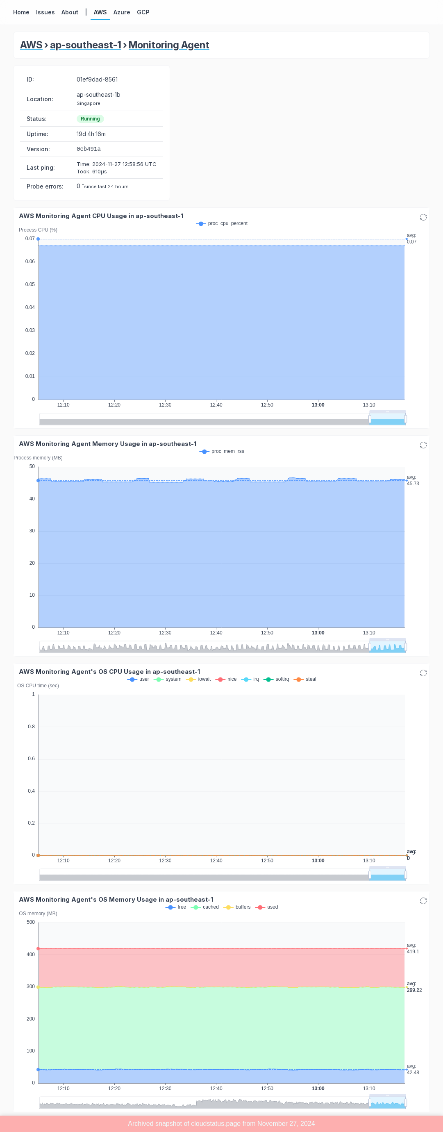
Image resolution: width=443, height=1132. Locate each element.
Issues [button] (45, 12)
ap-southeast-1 (85, 45)
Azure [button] (122, 12)
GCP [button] (143, 12)
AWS (31, 45)
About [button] (69, 12)
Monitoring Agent (169, 45)
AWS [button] (100, 12)
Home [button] (21, 12)
